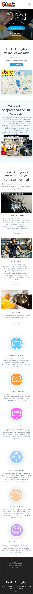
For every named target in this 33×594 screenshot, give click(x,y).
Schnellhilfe (16, 33)
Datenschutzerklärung (15, 564)
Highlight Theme (18, 588)
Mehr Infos (16, 233)
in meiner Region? (16, 53)
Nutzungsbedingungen (15, 565)
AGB (15, 562)
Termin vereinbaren (16, 28)
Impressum (15, 567)
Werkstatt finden (16, 64)
